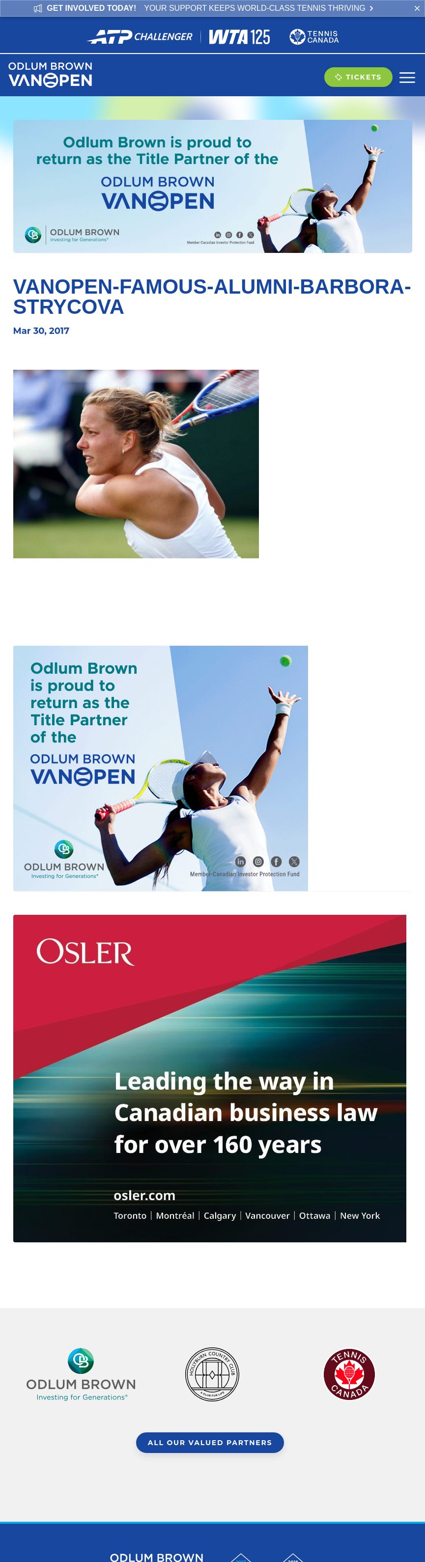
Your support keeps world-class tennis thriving (259, 8)
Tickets (358, 77)
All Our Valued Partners (210, 1442)
